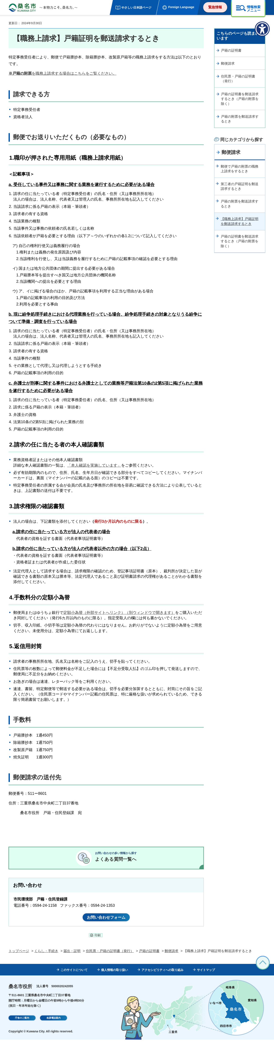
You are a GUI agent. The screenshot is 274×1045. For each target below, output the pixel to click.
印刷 (98, 940)
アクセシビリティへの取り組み (162, 975)
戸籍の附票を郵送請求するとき (240, 119)
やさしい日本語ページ (136, 7)
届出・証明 (71, 956)
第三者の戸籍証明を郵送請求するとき (239, 186)
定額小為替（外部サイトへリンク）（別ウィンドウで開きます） (119, 612)
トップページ (19, 956)
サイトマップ (206, 975)
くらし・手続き (46, 956)
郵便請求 (228, 63)
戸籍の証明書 (231, 50)
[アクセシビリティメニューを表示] (262, 28)
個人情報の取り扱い (114, 975)
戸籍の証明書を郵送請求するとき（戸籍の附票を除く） (240, 99)
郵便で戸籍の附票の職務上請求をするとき (239, 169)
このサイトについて (74, 975)
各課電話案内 (54, 1023)
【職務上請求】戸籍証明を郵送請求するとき (239, 221)
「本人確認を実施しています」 (94, 465)
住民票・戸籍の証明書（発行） (238, 78)
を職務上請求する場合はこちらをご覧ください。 (62, 73)
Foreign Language (181, 7)
